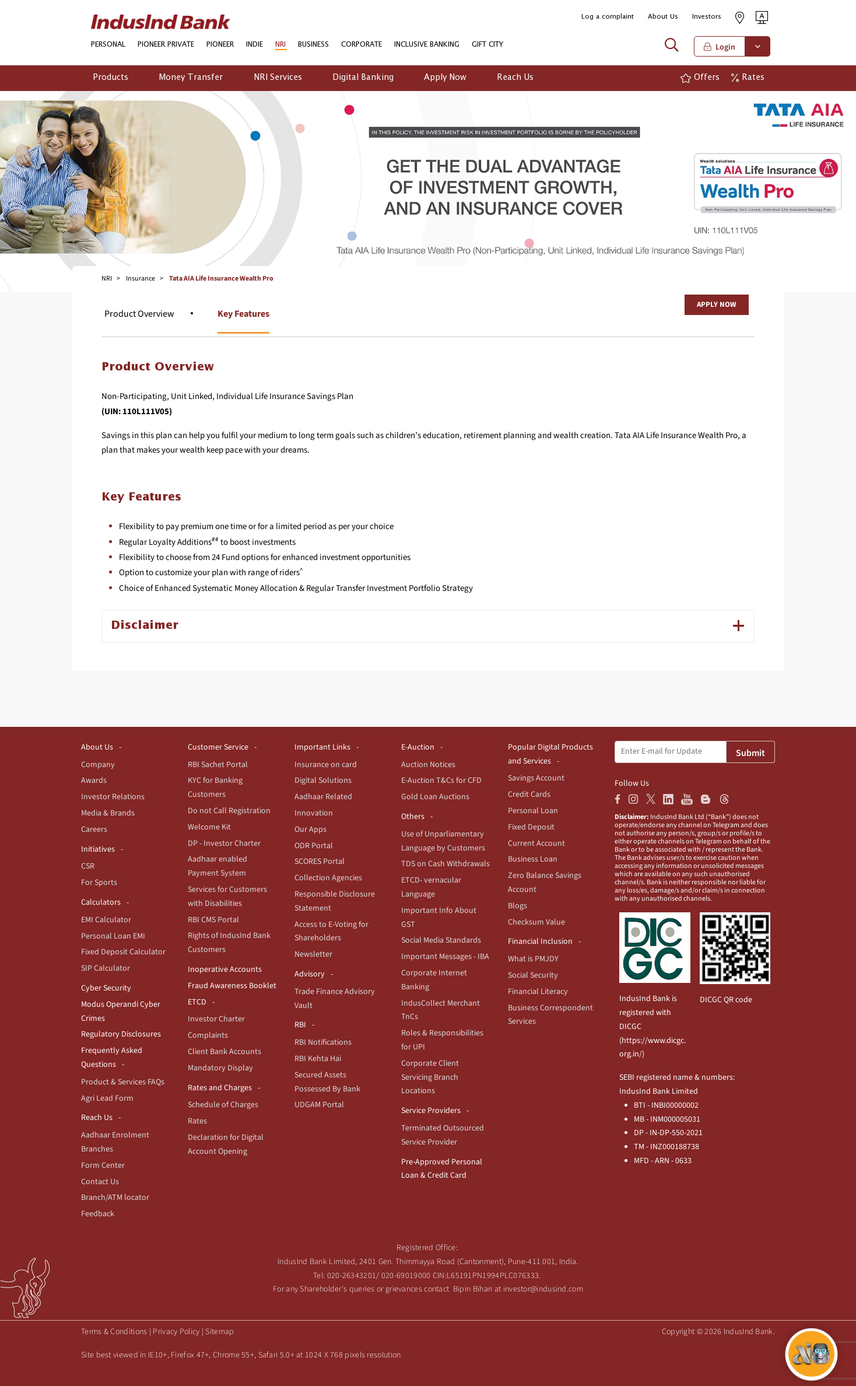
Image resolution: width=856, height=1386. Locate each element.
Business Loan (532, 859)
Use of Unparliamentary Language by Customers (443, 841)
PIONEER (220, 44)
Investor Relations (113, 797)
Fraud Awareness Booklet (232, 986)
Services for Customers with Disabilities (227, 896)
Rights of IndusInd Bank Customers (229, 943)
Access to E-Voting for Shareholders (331, 931)
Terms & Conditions (114, 1332)
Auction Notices (428, 765)
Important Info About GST (438, 917)
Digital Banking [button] (363, 78)
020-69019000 (406, 1276)
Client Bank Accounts (224, 1052)
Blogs (517, 906)
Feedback (97, 1214)
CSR (87, 866)
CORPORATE (361, 44)
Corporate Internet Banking (434, 980)
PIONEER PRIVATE (166, 44)
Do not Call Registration (229, 811)
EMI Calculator (106, 920)
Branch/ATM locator (115, 1197)
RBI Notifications (323, 1042)
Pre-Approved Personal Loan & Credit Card (441, 1169)
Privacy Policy (176, 1332)
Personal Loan (533, 811)
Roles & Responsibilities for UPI (442, 1040)
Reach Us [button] (515, 78)
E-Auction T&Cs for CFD (441, 780)
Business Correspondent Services (550, 1015)
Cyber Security (106, 988)
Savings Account (536, 778)
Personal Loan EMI (113, 936)
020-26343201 (352, 1276)
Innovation (313, 813)
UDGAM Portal (319, 1105)
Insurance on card (325, 765)
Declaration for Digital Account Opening (226, 1144)
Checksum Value (536, 922)
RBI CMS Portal (213, 920)
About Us (663, 16)
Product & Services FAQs (122, 1082)
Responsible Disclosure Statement (334, 901)
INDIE (254, 44)
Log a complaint (607, 16)
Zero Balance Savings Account (544, 882)
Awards (94, 780)
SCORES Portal (319, 861)
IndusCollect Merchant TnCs (440, 1010)
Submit (750, 753)
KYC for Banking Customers (215, 787)
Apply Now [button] (445, 78)
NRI (280, 44)
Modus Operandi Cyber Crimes (120, 1011)
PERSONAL (108, 44)
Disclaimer (144, 625)
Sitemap (219, 1332)
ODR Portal (313, 846)
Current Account (536, 843)
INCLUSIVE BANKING (426, 44)
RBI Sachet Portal (218, 765)
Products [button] (110, 78)
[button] (761, 17)
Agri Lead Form (107, 1098)
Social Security (533, 975)
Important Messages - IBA (445, 957)
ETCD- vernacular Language (431, 887)
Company (98, 765)
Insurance (140, 279)
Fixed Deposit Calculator (123, 952)
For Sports (99, 882)
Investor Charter (216, 1019)
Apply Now (716, 304)
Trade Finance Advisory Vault (334, 999)
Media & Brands (108, 813)
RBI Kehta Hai (317, 1059)
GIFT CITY (487, 44)
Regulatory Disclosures (121, 1034)
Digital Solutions (323, 780)
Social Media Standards (441, 940)
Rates (197, 1121)
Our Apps (310, 829)
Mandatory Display (220, 1068)
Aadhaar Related (323, 797)
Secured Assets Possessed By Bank (327, 1082)
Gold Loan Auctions (435, 797)
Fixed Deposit (531, 827)
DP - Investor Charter (224, 843)
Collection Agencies (328, 878)
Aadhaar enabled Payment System (217, 866)
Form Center (103, 1165)
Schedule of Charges (223, 1105)
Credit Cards (529, 794)
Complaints (208, 1035)
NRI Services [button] (278, 78)
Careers (94, 829)
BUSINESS (313, 44)
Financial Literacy (538, 992)
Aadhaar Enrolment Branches (115, 1142)
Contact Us (100, 1182)
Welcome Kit (209, 827)
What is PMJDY (533, 959)
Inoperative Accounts (225, 969)
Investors (706, 16)
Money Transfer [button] (191, 78)
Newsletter (313, 954)
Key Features (243, 313)
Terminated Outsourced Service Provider (442, 1135)
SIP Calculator (105, 968)
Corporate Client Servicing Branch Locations (430, 1077)
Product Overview (139, 313)
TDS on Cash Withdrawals (445, 864)
